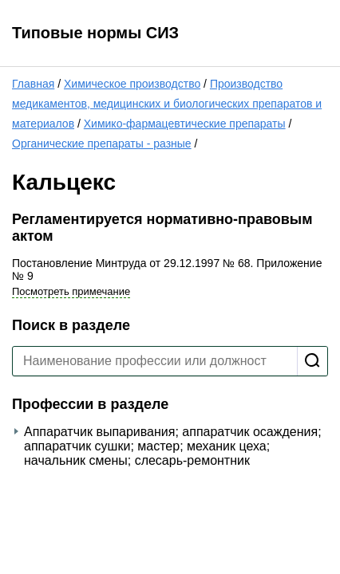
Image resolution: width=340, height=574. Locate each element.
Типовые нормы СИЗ (95, 32)
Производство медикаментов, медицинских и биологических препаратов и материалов (167, 103)
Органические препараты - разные (102, 143)
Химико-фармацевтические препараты (185, 123)
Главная (33, 83)
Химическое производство (132, 83)
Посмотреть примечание (71, 291)
